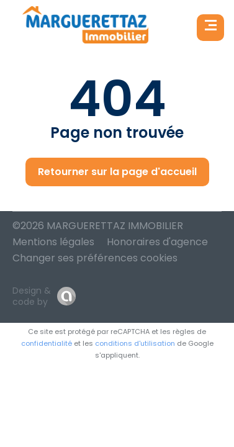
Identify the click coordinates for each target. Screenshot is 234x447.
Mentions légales (53, 242)
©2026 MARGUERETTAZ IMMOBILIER (97, 226)
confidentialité (46, 343)
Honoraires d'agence (157, 242)
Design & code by (31, 296)
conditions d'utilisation (135, 343)
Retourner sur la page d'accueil (117, 172)
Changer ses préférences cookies (95, 258)
